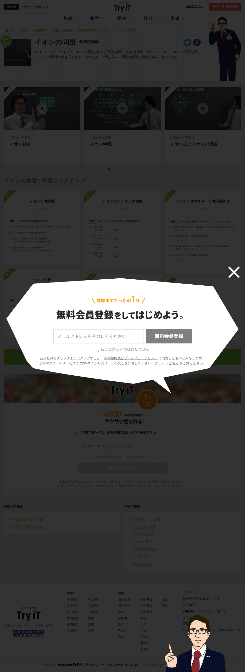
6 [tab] (128, 169)
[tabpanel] (122, 125)
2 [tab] (113, 169)
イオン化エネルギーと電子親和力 (203, 201)
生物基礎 (146, 612)
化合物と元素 (145, 527)
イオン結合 (20, 144)
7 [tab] (132, 169)
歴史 (91, 624)
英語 (68, 18)
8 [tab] (136, 169)
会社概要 (189, 605)
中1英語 (72, 599)
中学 (70, 593)
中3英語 (72, 612)
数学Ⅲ (123, 624)
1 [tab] (109, 169)
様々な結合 (144, 564)
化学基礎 (146, 605)
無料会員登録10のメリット (201, 598)
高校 (121, 593)
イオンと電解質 (42, 201)
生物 (143, 630)
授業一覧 (189, 623)
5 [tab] (124, 169)
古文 (165, 599)
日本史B (146, 637)
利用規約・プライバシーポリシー (129, 481)
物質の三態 (144, 534)
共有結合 (142, 556)
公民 (91, 630)
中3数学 (72, 630)
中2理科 (93, 605)
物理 (143, 618)
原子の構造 (144, 542)
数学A (122, 630)
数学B (122, 637)
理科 (122, 18)
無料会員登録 (225, 6)
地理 (91, 618)
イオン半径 (100, 144)
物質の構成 (132, 506)
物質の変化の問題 (28, 527)
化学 (143, 624)
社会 (148, 18)
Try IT (122, 6)
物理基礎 (146, 599)
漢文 (165, 605)
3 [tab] (117, 169)
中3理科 (93, 612)
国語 (175, 18)
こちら (163, 485)
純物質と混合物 (147, 519)
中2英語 (72, 605)
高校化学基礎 (13, 506)
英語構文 (124, 605)
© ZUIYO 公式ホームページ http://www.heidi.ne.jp (90, 664)
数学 (95, 18)
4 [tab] (121, 169)
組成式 (203, 289)
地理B (144, 649)
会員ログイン (194, 6)
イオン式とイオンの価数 (194, 144)
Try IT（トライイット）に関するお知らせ (211, 630)
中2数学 (72, 624)
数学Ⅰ (123, 612)
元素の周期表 (145, 549)
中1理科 (93, 599)
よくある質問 (192, 617)
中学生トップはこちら (35, 7)
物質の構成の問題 (28, 519)
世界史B (146, 643)
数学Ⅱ (123, 618)
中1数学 (72, 618)
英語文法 (124, 599)
